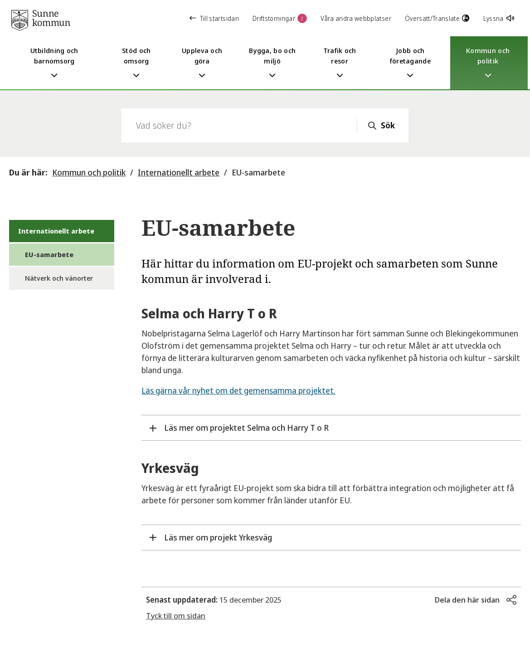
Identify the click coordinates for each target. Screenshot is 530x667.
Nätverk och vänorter (59, 277)
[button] (475, 600)
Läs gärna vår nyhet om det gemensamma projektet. (238, 390)
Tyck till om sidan (175, 615)
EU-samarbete (258, 172)
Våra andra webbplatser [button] (356, 18)
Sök (388, 125)
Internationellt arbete (178, 172)
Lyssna (498, 18)
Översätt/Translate (437, 18)
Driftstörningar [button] (280, 18)
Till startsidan (214, 18)
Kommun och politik (89, 172)
